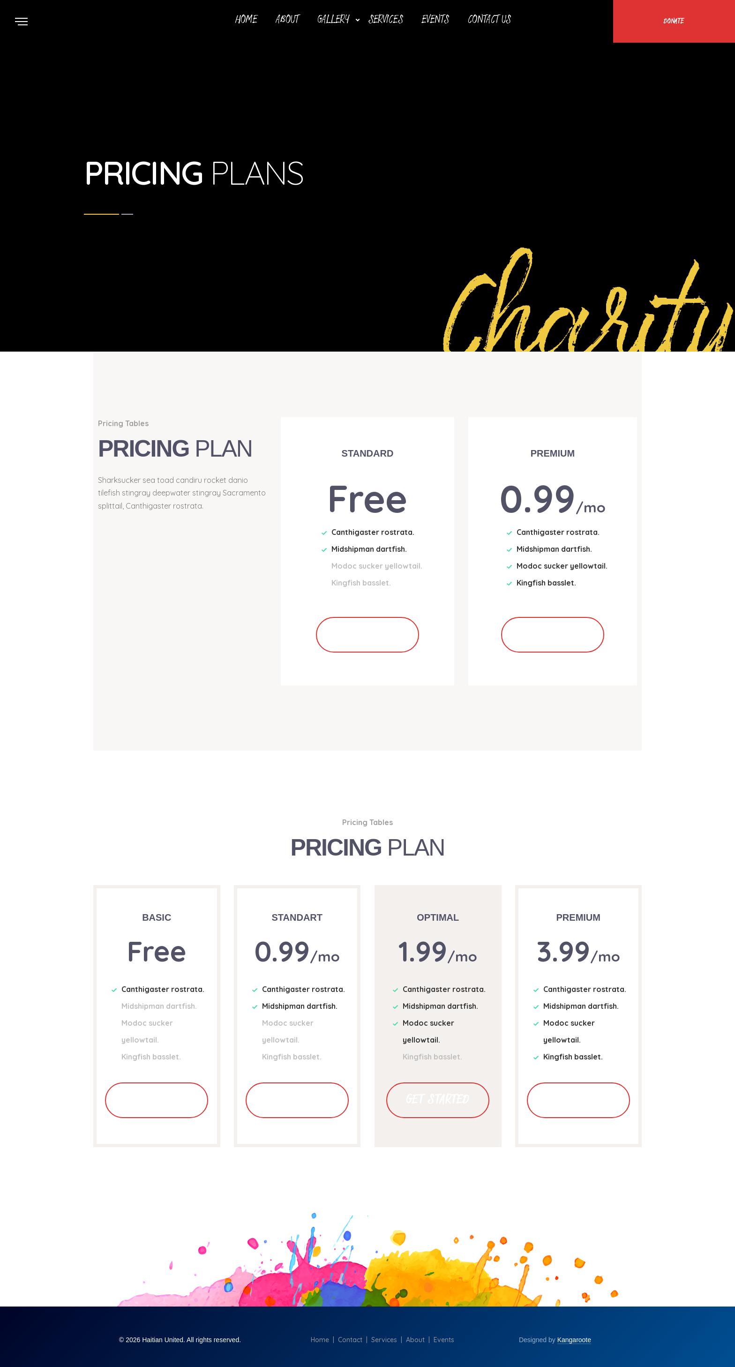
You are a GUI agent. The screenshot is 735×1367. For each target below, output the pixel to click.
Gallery (333, 20)
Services (385, 20)
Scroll (725, 6)
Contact (350, 1340)
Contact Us (489, 20)
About (287, 20)
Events (435, 20)
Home (246, 20)
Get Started (367, 634)
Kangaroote (574, 1340)
